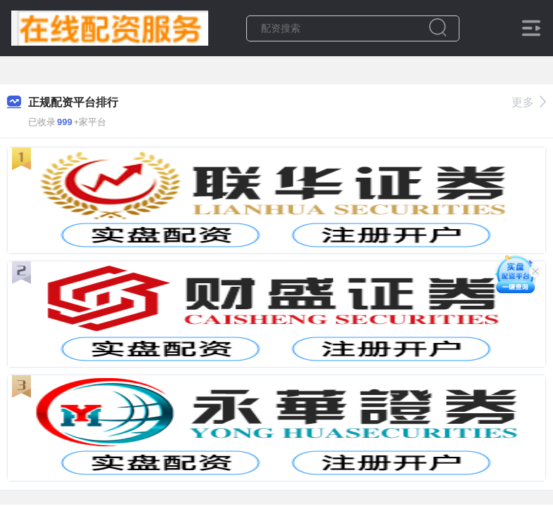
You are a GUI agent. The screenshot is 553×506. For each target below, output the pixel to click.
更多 (528, 102)
